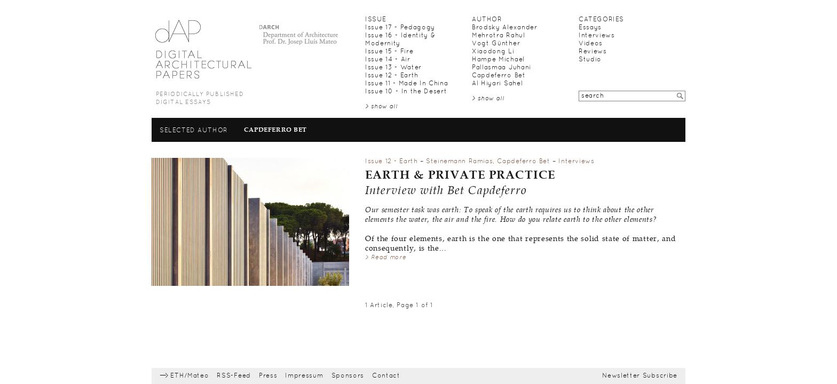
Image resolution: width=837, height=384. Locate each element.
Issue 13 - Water (393, 67)
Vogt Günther (496, 43)
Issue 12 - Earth (391, 75)
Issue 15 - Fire (389, 51)
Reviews (593, 51)
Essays (590, 27)
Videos (591, 43)
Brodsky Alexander (505, 27)
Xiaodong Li (493, 51)
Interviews (597, 35)
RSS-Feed (234, 376)
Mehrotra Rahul (498, 35)
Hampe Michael (498, 59)
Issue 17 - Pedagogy (400, 27)
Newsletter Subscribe (639, 376)
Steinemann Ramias (459, 161)
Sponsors (348, 376)
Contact (386, 376)
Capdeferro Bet (499, 75)
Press (268, 376)
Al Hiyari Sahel (497, 83)
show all (384, 106)
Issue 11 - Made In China (406, 83)
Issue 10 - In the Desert (406, 91)
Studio (590, 59)
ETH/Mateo (189, 376)
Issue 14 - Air (387, 59)
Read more (388, 257)
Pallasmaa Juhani (501, 67)
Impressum (304, 376)
